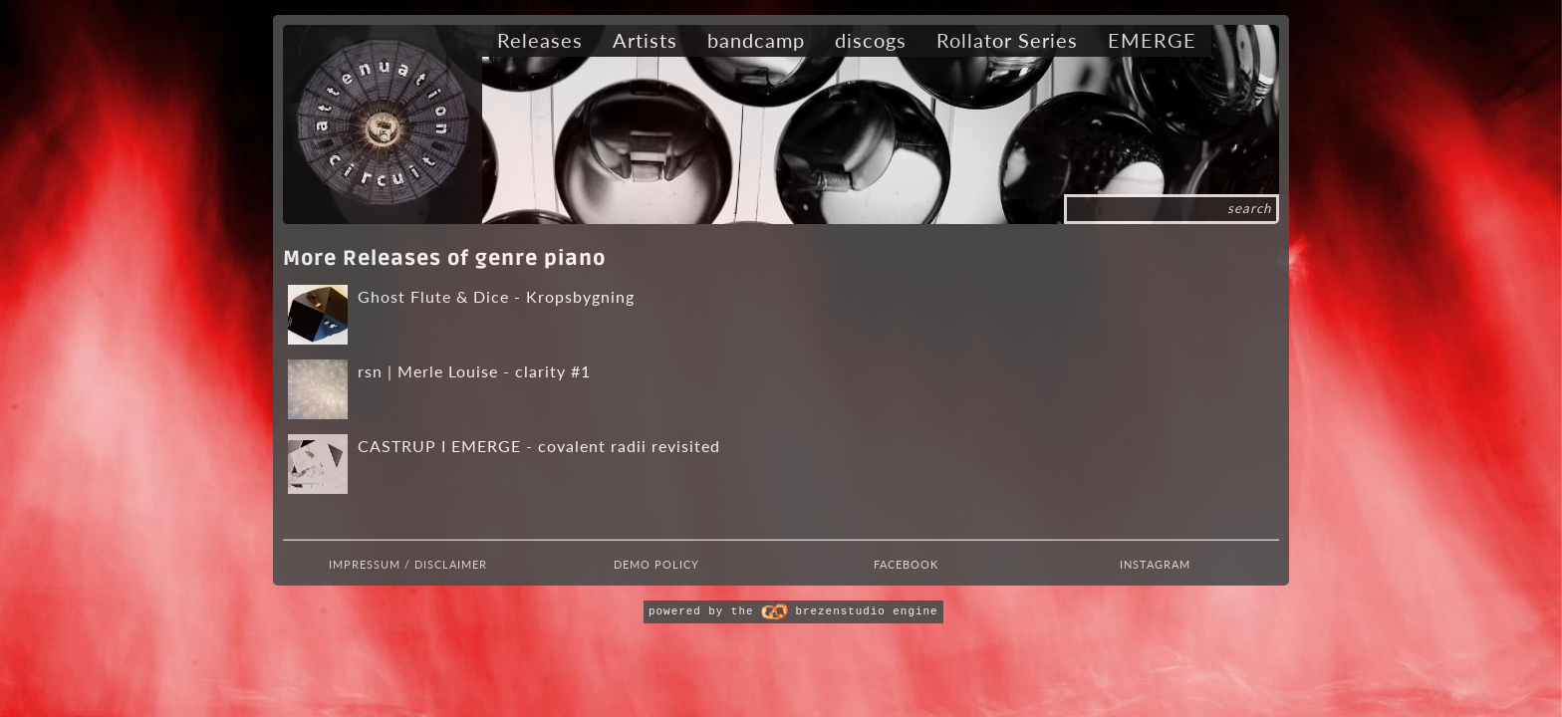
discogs (871, 40)
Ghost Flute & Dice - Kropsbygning (496, 296)
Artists (645, 40)
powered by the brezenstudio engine (793, 611)
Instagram (1155, 564)
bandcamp (756, 40)
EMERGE (1152, 40)
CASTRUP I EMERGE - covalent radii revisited (539, 445)
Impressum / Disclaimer (408, 564)
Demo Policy (656, 564)
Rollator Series (1007, 40)
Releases (540, 40)
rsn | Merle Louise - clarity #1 (474, 370)
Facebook (906, 564)
